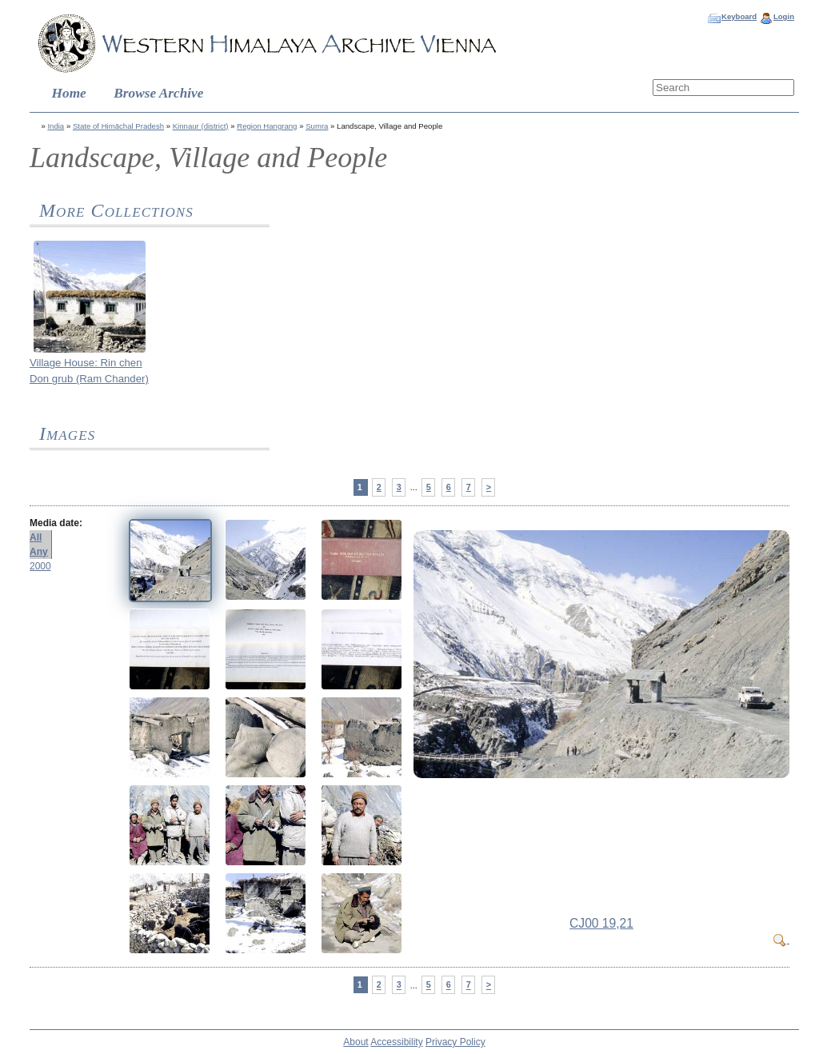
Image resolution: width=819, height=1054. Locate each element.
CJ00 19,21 (601, 923)
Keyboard (739, 16)
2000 (40, 566)
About (355, 1042)
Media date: (56, 523)
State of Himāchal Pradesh (118, 126)
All (36, 537)
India (55, 126)
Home (69, 93)
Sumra (317, 126)
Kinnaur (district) (201, 126)
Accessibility (396, 1042)
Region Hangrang (267, 126)
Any (39, 551)
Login (783, 16)
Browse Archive (158, 93)
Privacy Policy (455, 1042)
